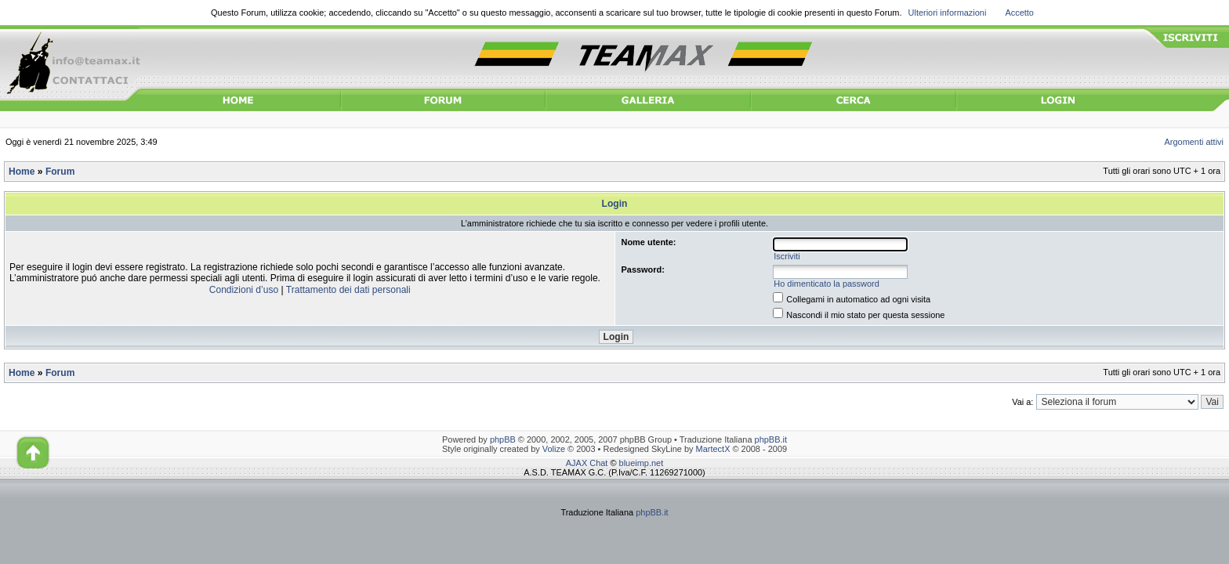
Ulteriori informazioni (947, 12)
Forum (59, 171)
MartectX (713, 449)
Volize (553, 449)
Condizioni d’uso (243, 289)
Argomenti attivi (1194, 141)
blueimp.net (641, 463)
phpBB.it (771, 439)
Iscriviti (786, 256)
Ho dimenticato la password (826, 283)
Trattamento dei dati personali (348, 289)
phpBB (503, 439)
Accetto (1019, 12)
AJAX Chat (587, 463)
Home (21, 171)
